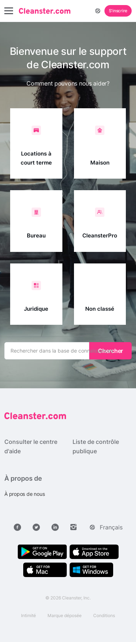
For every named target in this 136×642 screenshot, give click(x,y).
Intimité (28, 615)
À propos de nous (24, 494)
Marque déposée (65, 615)
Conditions (104, 615)
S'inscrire (118, 10)
